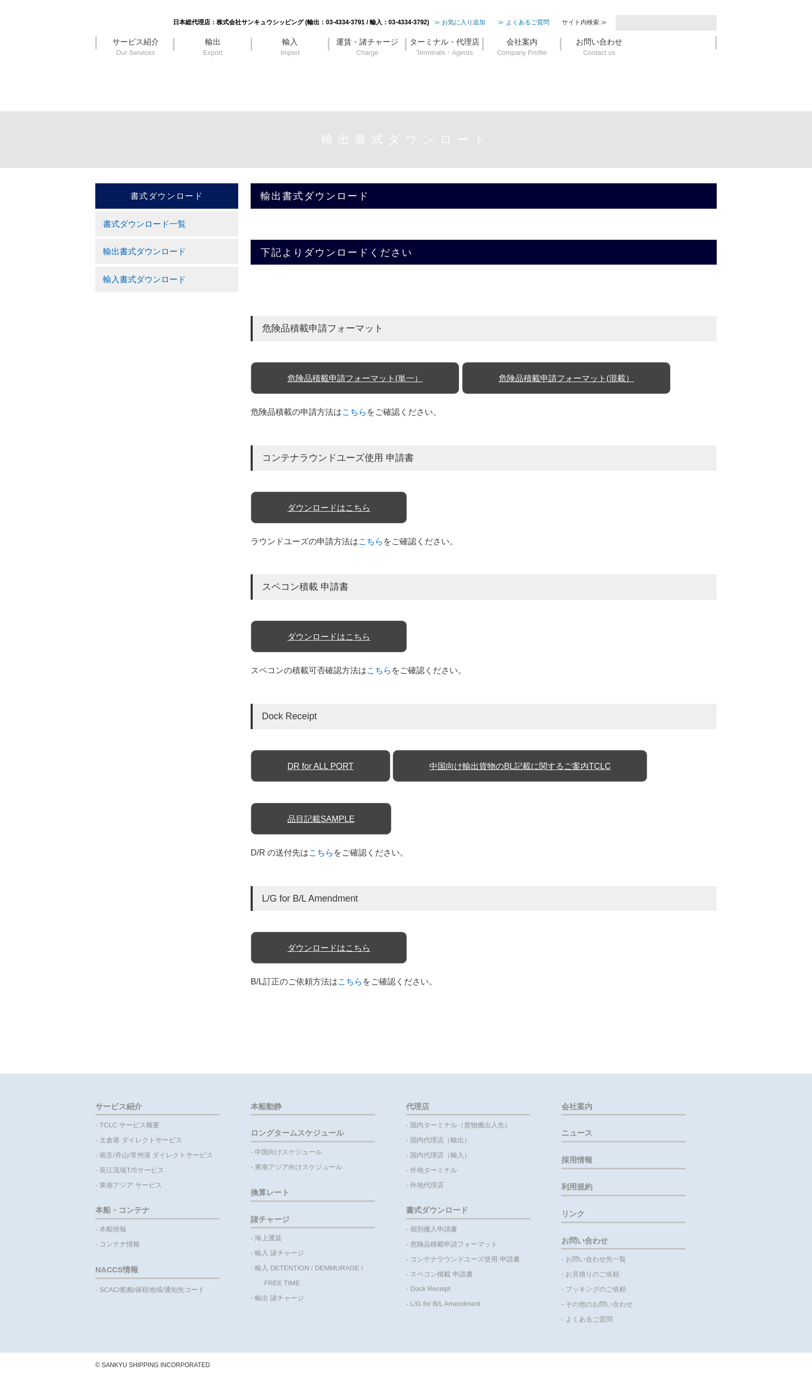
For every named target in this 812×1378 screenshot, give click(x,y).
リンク (573, 1213)
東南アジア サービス (130, 1185)
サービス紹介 (135, 69)
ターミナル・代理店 (444, 69)
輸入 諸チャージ (279, 1253)
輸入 (290, 69)
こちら (354, 411)
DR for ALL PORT (320, 766)
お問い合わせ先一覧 (596, 1259)
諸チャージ (270, 1219)
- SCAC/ (107, 1290)
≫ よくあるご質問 (523, 44)
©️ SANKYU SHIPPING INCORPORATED (152, 1365)
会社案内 (521, 69)
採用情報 (576, 1159)
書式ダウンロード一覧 (144, 223)
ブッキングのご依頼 (596, 1289)
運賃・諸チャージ (367, 69)
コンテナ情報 (119, 1244)
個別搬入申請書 (433, 1229)
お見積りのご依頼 (592, 1274)
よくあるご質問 (589, 1319)
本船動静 (266, 1106)
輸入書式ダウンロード (144, 279)
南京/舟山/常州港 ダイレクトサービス (156, 1155)
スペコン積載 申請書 (441, 1274)
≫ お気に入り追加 (459, 44)
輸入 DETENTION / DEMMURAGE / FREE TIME (310, 1275)
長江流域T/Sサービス (131, 1170)
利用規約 (576, 1186)
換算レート (270, 1192)
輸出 (212, 69)
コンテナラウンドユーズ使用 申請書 (465, 1259)
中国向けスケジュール (288, 1152)
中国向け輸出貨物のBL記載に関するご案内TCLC (520, 766)
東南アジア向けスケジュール (298, 1167)
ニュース (576, 1132)
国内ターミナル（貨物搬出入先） (460, 1125)
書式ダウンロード (437, 1210)
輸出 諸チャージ (279, 1298)
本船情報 (112, 1229)
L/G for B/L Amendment (445, 1304)
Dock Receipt (430, 1289)
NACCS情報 (116, 1269)
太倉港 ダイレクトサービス (140, 1140)
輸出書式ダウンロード (144, 251)
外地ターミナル (433, 1170)
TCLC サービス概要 (129, 1125)
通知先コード (184, 1290)
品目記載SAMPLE (321, 818)
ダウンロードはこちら (328, 507)
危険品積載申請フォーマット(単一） (355, 378)
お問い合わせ (599, 69)
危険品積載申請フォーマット (454, 1244)
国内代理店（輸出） (440, 1140)
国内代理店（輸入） (440, 1155)
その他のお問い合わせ (599, 1304)
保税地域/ (149, 1290)
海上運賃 (268, 1238)
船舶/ (128, 1290)
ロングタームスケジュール (297, 1132)
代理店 (417, 1106)
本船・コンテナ (122, 1210)
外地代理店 (427, 1185)
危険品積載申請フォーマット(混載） (566, 378)
